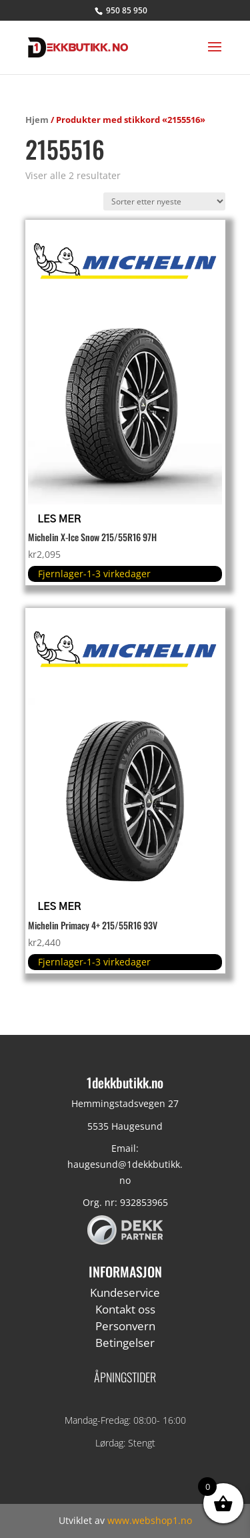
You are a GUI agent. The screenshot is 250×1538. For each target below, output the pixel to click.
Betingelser (125, 1342)
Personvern (125, 1326)
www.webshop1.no (149, 1520)
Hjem (37, 120)
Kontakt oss (125, 1309)
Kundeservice (125, 1292)
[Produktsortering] (164, 201)
